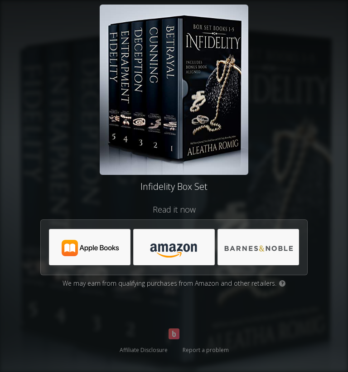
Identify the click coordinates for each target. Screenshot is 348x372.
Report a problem (206, 350)
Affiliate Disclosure (144, 350)
